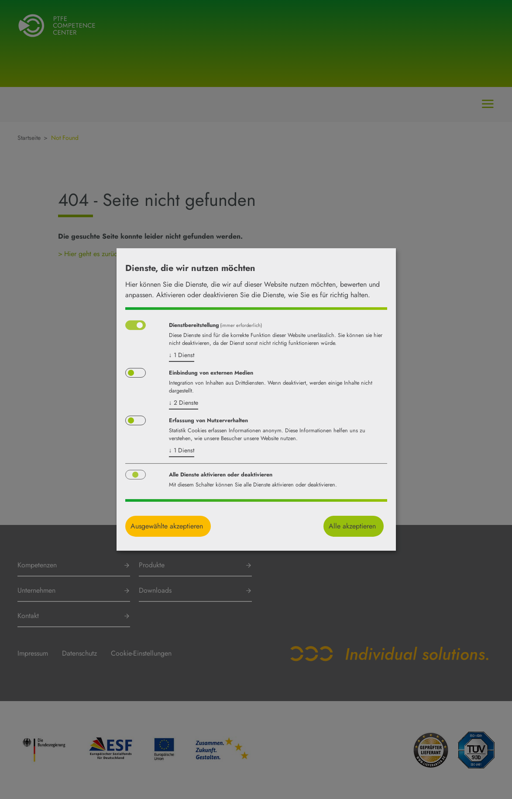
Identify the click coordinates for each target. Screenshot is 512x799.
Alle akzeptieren (352, 526)
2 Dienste (183, 402)
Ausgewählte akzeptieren (167, 526)
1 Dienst (181, 355)
